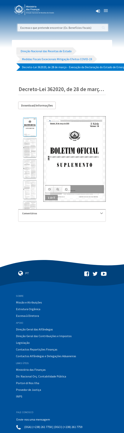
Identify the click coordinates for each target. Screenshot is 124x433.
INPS (19, 396)
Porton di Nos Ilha (27, 383)
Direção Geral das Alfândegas (34, 329)
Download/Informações (37, 105)
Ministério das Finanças (31, 369)
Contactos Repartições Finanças (36, 349)
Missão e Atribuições (29, 302)
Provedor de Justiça (28, 390)
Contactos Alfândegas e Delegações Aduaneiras (46, 356)
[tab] (62, 213)
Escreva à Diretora (27, 316)
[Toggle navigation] (60, 10)
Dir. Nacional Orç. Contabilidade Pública (41, 376)
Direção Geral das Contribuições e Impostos (44, 336)
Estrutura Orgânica (28, 309)
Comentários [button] (62, 213)
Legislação (23, 343)
